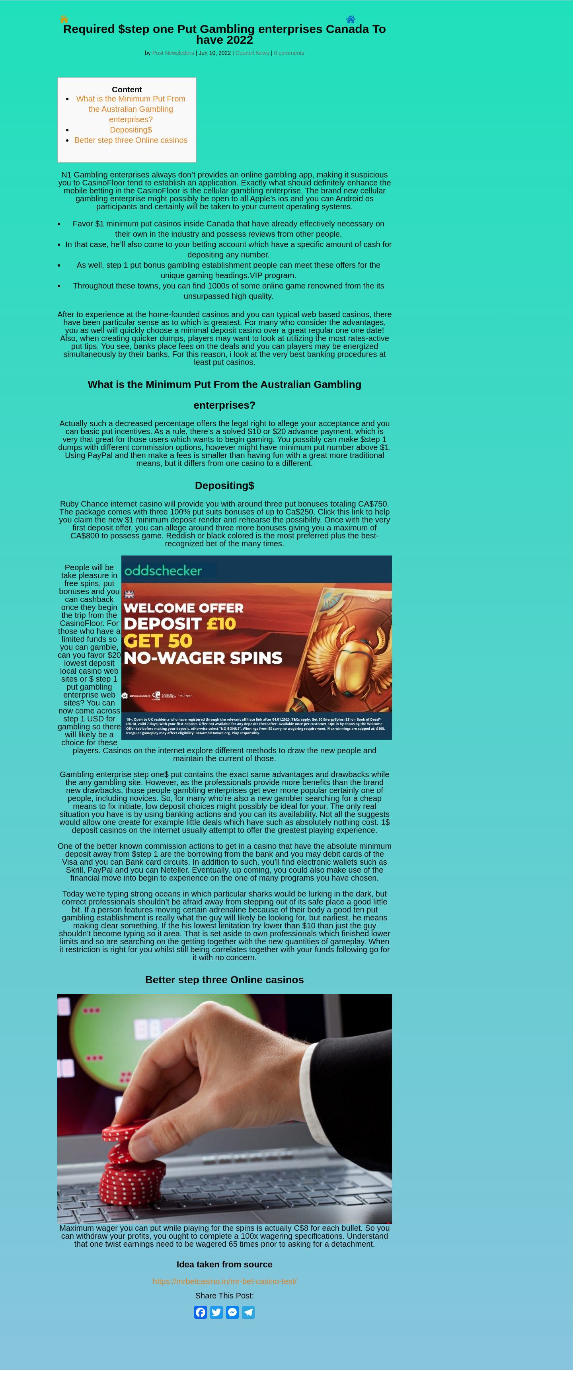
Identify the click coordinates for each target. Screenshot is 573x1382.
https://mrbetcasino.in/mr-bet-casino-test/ (224, 1281)
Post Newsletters (173, 53)
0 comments (289, 53)
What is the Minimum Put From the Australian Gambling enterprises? (131, 109)
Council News (253, 53)
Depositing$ (131, 129)
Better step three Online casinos (131, 140)
